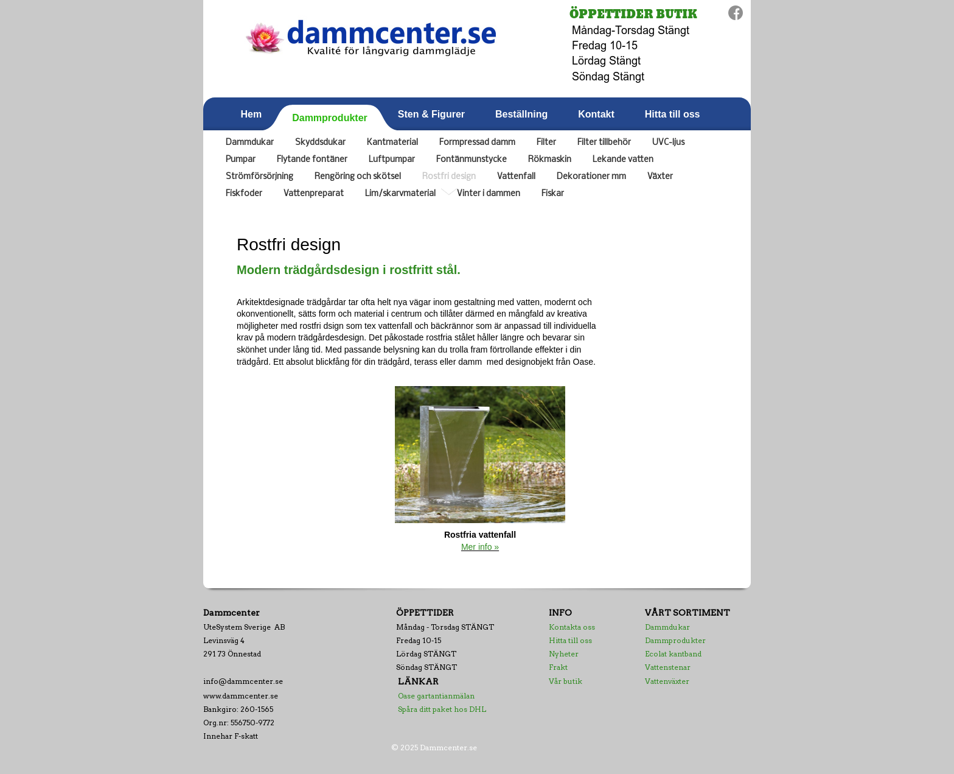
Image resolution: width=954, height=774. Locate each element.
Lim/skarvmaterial (400, 194)
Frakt (558, 667)
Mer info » (480, 547)
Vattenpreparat (314, 194)
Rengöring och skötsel (358, 176)
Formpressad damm (477, 142)
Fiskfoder (244, 194)
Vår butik (565, 681)
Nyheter (564, 653)
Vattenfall (516, 176)
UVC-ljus (668, 142)
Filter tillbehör (604, 142)
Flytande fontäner (312, 159)
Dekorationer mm (591, 176)
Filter (546, 142)
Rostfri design (449, 176)
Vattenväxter (667, 681)
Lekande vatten (623, 159)
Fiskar (552, 194)
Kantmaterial (392, 142)
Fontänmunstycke (471, 159)
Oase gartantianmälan (436, 695)
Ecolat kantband (673, 653)
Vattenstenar (668, 667)
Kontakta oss (572, 627)
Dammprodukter (675, 640)
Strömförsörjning (259, 176)
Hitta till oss (570, 640)
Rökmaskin (549, 159)
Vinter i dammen (488, 194)
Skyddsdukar (320, 142)
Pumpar (241, 159)
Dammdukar (250, 142)
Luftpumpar (392, 159)
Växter (660, 176)
